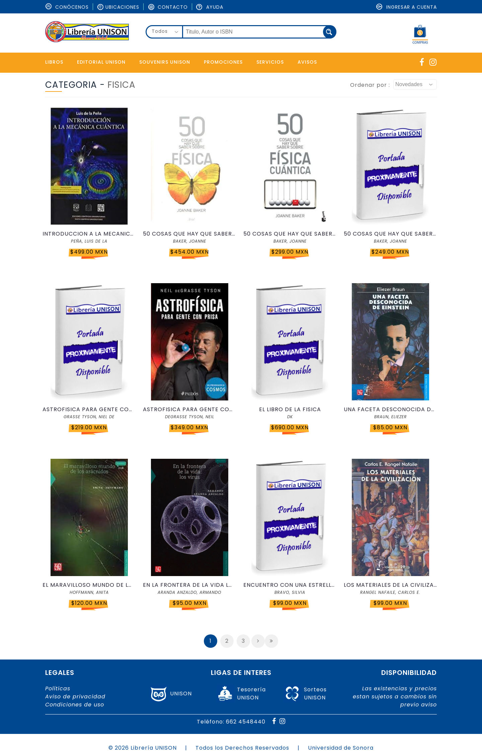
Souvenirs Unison (164, 62)
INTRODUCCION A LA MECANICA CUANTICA (89, 234)
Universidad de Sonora (341, 748)
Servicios (270, 62)
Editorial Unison (101, 62)
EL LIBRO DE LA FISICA (290, 409)
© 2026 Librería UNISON (142, 748)
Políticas (57, 688)
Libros (54, 62)
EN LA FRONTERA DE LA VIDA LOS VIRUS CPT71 (189, 585)
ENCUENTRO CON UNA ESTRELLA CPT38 (289, 585)
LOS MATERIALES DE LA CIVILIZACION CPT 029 (390, 585)
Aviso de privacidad (75, 696)
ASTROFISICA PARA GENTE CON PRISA (89, 409)
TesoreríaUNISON (251, 693)
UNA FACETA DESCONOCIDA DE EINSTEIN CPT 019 (390, 409)
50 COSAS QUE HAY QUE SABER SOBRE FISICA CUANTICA (289, 234)
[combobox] (164, 32)
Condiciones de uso (74, 704)
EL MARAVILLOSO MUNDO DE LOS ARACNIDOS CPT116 (89, 585)
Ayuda (209, 7)
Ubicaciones (118, 7)
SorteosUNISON (315, 693)
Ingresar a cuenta (406, 7)
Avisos (307, 62)
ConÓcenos (67, 7)
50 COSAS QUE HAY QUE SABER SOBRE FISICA (189, 234)
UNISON (181, 693)
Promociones (223, 62)
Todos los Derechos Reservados (242, 748)
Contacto (168, 7)
